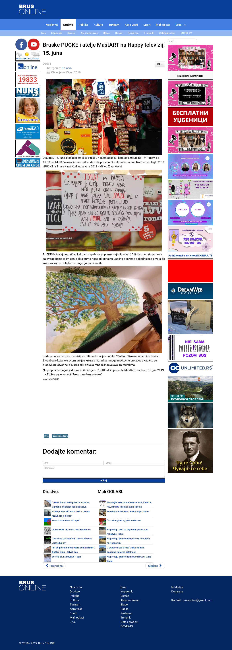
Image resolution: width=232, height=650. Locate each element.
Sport (73, 613)
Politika (74, 596)
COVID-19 (127, 626)
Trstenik (126, 617)
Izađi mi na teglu (60, 436)
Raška (125, 609)
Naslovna (76, 587)
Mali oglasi (77, 617)
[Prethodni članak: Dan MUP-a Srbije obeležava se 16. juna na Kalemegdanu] (54, 566)
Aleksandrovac (130, 600)
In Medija (177, 587)
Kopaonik (127, 591)
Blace (124, 604)
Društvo (67, 68)
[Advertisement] (27, 222)
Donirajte (177, 591)
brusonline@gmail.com (197, 600)
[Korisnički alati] (160, 64)
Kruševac (126, 613)
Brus (46, 436)
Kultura (74, 600)
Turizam (75, 604)
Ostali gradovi (129, 622)
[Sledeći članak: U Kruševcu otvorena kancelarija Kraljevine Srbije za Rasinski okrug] (155, 566)
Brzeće (125, 596)
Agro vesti (76, 609)
